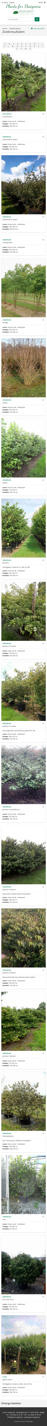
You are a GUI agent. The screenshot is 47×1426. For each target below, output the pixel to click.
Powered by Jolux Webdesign (23, 1421)
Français (5, 2)
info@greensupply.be (15, 1417)
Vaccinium (6, 114)
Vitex (4, 1377)
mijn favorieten (39, 28)
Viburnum (6, 137)
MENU (42, 2)
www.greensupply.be (32, 1417)
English (11, 2)
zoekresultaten (14, 28)
